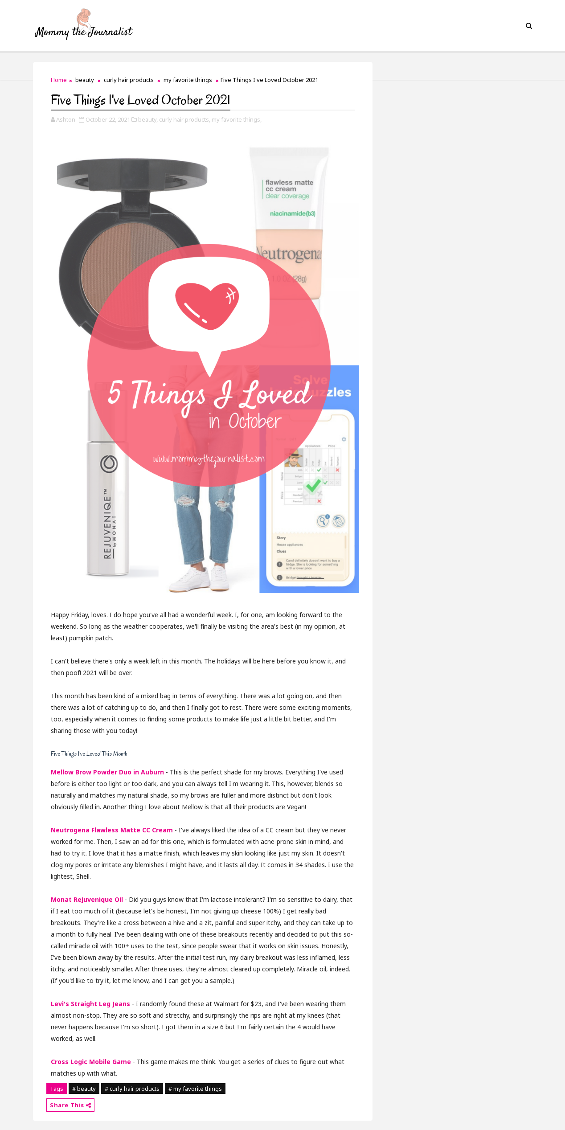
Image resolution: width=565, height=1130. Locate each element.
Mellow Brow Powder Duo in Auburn (107, 772)
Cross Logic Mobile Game (91, 1061)
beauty (84, 80)
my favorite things (188, 80)
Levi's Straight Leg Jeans (90, 1003)
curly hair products (129, 80)
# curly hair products (132, 1089)
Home (59, 80)
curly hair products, (184, 119)
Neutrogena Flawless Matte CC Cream (112, 830)
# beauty (84, 1089)
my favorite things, (237, 119)
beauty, (148, 119)
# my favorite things (195, 1089)
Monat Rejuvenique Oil (87, 899)
